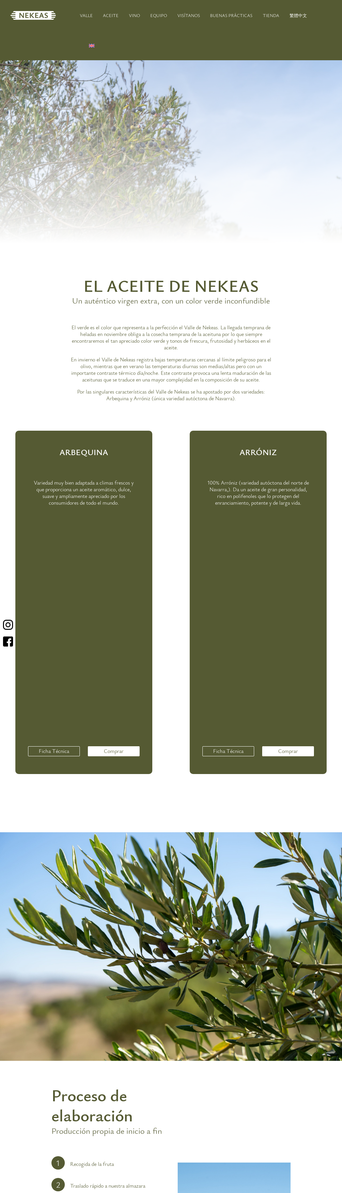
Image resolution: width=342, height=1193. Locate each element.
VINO (134, 15)
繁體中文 (298, 15)
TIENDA (271, 15)
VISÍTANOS (188, 15)
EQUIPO (158, 15)
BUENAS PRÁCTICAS (231, 15)
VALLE (86, 15)
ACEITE (111, 15)
